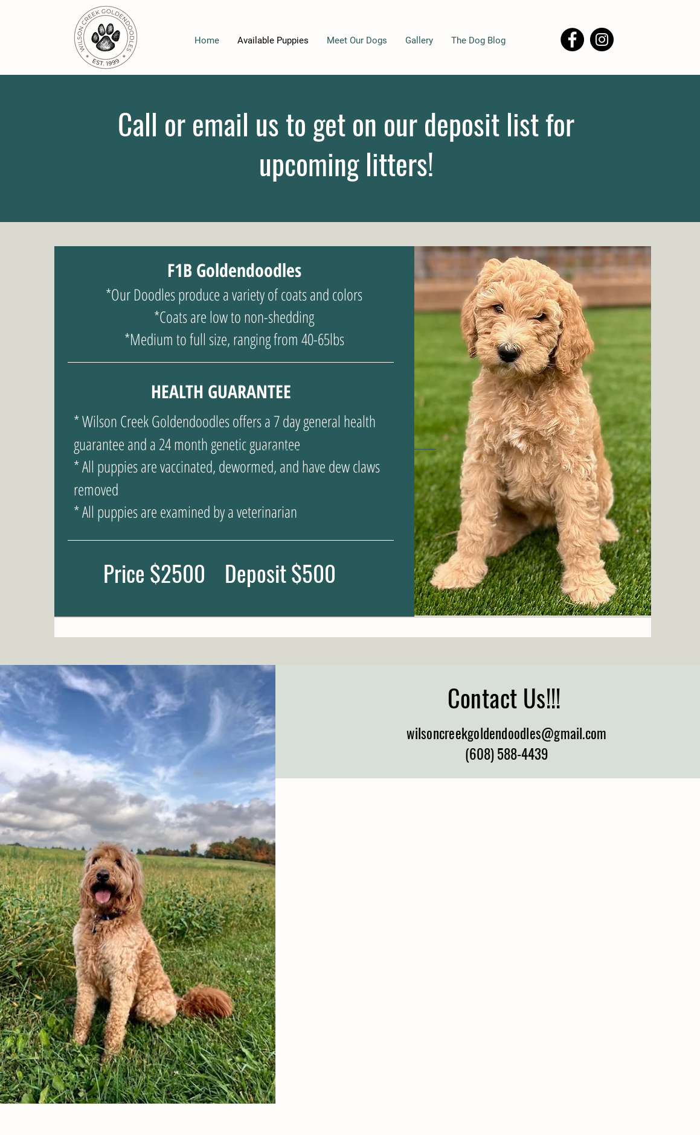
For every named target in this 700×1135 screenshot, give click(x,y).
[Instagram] (602, 39)
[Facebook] (572, 39)
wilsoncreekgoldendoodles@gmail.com (506, 733)
